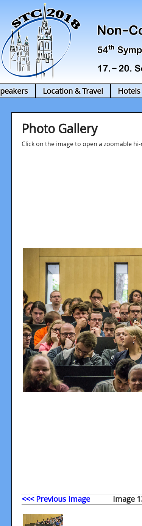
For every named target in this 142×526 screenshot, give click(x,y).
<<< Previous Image (56, 499)
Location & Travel (73, 91)
